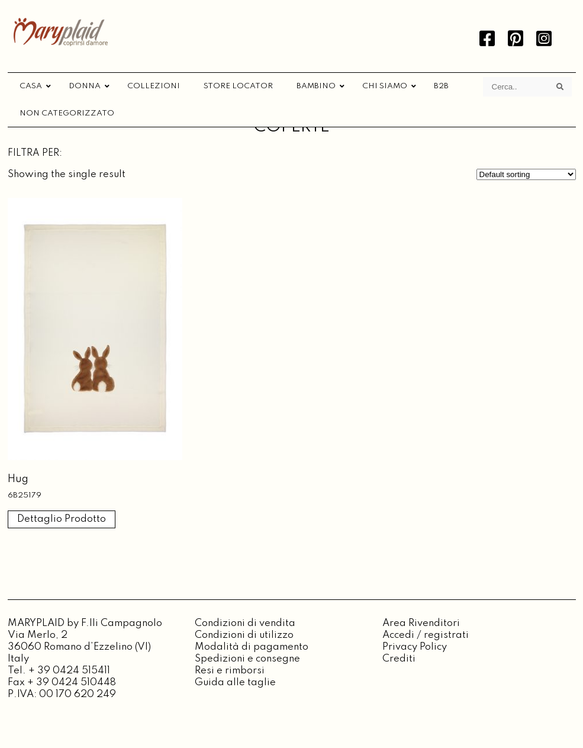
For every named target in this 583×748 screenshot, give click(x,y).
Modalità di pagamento (251, 647)
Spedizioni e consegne (247, 659)
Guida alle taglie (235, 683)
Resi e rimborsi (230, 671)
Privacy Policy (414, 647)
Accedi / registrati (425, 635)
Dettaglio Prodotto (61, 519)
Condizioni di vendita (245, 623)
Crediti (398, 659)
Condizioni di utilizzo (244, 635)
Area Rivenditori (421, 623)
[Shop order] (526, 174)
